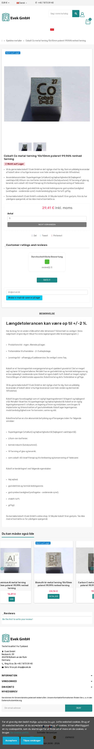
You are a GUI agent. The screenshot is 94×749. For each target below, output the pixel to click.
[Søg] (64, 13)
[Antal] (47, 218)
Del (34, 235)
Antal (10, 213)
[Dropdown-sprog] (22, 3)
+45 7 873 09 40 (44, 3)
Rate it (47, 280)
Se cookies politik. (19, 732)
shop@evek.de (24, 668)
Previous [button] (2, 569)
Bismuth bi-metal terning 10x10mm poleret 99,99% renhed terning (53, 584)
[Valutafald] (5, 2)
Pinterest (56, 235)
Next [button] (92, 569)
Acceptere (11, 740)
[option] (54, 573)
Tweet (44, 235)
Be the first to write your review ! (17, 620)
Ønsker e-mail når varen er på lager (24, 298)
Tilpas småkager (32, 740)
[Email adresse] (33, 709)
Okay (78, 709)
